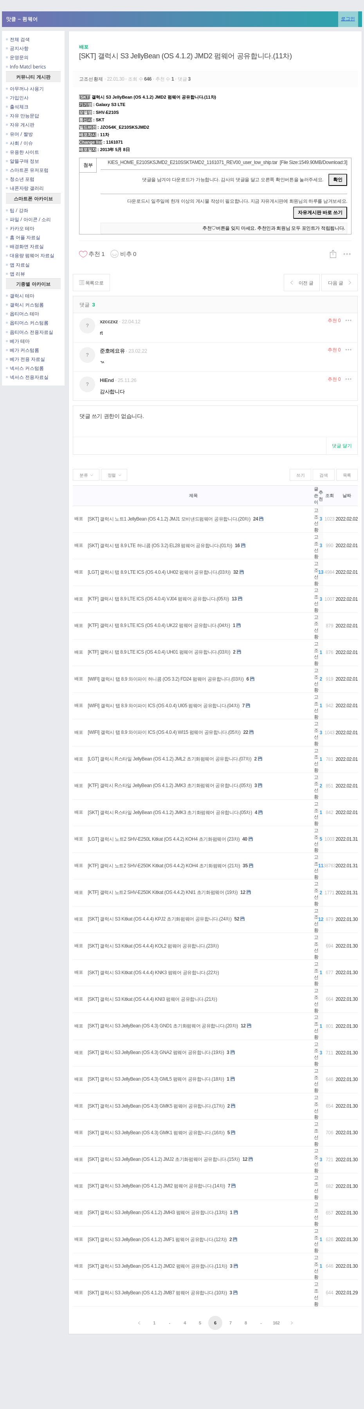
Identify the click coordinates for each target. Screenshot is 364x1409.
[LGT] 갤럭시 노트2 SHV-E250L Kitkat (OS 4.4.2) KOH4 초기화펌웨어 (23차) (164, 839)
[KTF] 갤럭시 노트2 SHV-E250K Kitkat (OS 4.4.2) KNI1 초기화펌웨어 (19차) (163, 892)
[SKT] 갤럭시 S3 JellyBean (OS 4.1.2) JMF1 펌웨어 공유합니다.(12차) (157, 1239)
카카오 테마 (20, 228)
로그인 (348, 18)
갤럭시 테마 (20, 295)
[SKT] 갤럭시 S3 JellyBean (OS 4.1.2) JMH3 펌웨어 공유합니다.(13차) (157, 1212)
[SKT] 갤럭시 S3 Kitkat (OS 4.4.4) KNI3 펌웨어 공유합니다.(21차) (152, 999)
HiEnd (107, 380)
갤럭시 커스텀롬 (25, 304)
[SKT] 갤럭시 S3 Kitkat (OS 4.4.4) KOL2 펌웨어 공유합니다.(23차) (153, 946)
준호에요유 (112, 351)
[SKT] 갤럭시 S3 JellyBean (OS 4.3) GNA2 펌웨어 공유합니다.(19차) (156, 1052)
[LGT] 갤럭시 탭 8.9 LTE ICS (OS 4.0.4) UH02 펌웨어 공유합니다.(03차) (159, 572)
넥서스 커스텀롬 (25, 368)
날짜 (346, 495)
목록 (347, 475)
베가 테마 (18, 341)
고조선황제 (92, 79)
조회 (329, 495)
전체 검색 (18, 39)
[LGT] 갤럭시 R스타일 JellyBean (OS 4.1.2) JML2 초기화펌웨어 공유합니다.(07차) (169, 759)
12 (242, 892)
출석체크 (17, 106)
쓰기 (300, 475)
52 (237, 919)
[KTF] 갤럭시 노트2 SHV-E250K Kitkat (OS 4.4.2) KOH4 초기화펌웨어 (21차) (164, 865)
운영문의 (17, 57)
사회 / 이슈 (19, 143)
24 (255, 519)
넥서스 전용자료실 (27, 377)
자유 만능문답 (22, 115)
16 (237, 545)
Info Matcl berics (26, 66)
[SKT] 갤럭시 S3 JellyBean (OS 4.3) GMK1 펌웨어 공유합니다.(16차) (156, 1132)
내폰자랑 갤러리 (25, 188)
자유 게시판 (20, 124)
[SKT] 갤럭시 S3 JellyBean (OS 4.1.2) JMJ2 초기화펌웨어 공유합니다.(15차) (164, 1159)
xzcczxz (109, 321)
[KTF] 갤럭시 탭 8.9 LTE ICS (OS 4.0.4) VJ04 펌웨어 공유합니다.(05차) (158, 599)
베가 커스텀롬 (22, 350)
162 (276, 1323)
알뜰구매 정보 (22, 161)
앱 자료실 (18, 264)
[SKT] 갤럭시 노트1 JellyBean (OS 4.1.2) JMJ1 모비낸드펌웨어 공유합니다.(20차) (169, 519)
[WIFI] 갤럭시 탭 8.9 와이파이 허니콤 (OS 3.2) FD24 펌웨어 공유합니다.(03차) (165, 679)
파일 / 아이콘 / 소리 (28, 219)
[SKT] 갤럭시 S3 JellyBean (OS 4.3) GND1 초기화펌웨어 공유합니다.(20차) (163, 1026)
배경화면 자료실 (25, 246)
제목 (193, 495)
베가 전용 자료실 (25, 359)
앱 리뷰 (15, 273)
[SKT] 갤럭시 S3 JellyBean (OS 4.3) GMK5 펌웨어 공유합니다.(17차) (156, 1106)
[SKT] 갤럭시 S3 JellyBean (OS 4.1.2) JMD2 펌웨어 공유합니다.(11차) (185, 56)
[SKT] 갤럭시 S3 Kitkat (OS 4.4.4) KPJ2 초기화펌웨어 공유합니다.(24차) (159, 919)
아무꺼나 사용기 (25, 88)
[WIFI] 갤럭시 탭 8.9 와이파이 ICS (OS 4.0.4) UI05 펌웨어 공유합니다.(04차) (164, 705)
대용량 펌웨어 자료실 (30, 255)
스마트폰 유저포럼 (27, 170)
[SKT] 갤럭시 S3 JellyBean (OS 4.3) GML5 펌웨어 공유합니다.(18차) (156, 1079)
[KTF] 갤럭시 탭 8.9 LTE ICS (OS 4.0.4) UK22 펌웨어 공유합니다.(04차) (159, 625)
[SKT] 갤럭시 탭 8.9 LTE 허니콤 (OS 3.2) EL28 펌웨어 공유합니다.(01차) (160, 545)
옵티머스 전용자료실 (29, 332)
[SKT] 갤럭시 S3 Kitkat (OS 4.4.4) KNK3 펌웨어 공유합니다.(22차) (153, 972)
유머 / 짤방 (19, 134)
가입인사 (17, 97)
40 (244, 839)
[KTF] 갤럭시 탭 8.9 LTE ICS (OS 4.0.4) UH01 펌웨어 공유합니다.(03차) (159, 652)
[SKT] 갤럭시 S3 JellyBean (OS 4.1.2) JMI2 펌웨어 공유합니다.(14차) (156, 1186)
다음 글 (339, 282)
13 (234, 599)
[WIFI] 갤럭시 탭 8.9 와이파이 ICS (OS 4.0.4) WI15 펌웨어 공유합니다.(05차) (164, 732)
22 (245, 732)
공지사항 (17, 48)
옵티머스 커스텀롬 (27, 322)
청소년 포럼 (20, 179)
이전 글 (302, 282)
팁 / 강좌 (17, 210)
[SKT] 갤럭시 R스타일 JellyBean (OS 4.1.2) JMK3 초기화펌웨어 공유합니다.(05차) (170, 812)
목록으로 (91, 282)
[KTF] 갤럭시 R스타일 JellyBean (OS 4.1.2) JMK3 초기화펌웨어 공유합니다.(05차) (170, 785)
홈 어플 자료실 (23, 237)
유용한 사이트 (22, 152)
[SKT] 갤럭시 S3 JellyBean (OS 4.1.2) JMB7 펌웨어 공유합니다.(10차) (157, 1292)
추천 (334, 320)
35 (245, 865)
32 (235, 572)
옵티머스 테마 (22, 313)
